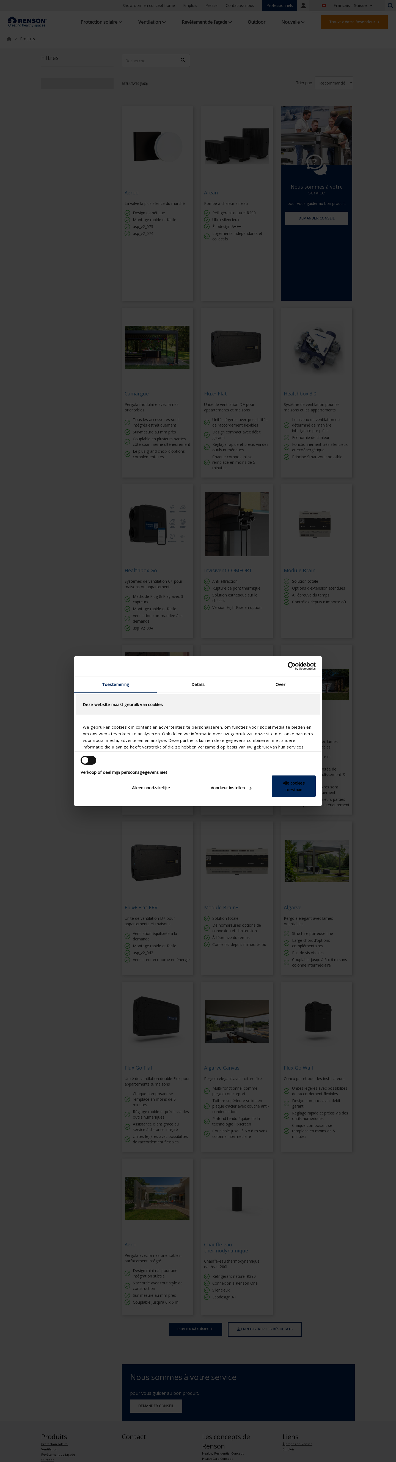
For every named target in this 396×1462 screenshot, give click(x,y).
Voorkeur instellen (231, 787)
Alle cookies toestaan (294, 786)
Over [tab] (280, 684)
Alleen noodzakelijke (151, 787)
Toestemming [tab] (115, 684)
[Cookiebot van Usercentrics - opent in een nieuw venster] (292, 666)
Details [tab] (198, 684)
